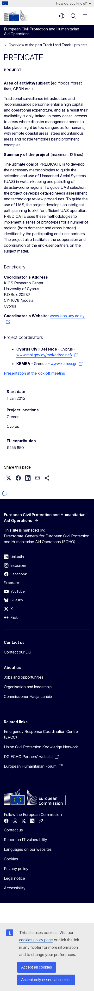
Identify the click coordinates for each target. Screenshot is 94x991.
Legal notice (14, 878)
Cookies (11, 859)
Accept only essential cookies (46, 980)
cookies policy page (36, 940)
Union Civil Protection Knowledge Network (41, 747)
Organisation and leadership (28, 686)
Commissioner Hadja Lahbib (28, 696)
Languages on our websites (28, 849)
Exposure (11, 583)
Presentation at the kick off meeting (34, 373)
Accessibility (14, 888)
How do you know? (74, 3)
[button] (9, 478)
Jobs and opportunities (23, 677)
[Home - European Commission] (15, 15)
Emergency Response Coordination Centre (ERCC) (41, 734)
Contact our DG (17, 652)
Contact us (13, 830)
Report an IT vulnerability (25, 839)
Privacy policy (16, 868)
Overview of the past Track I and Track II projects (48, 45)
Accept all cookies (36, 967)
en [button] (62, 16)
